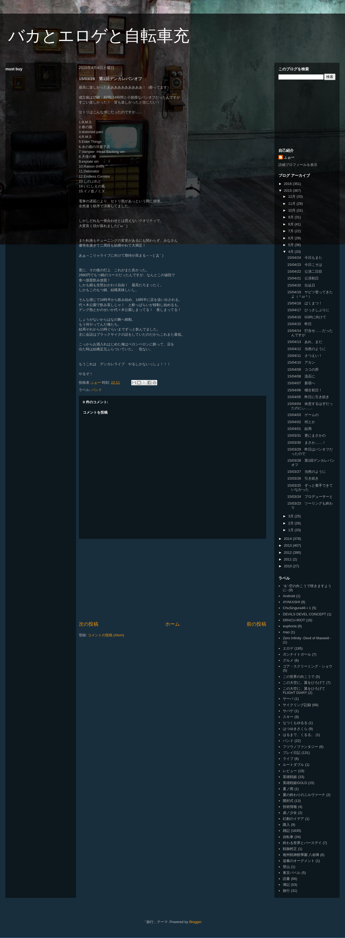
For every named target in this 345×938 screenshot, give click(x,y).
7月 (291, 231)
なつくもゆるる (295, 723)
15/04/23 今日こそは (304, 265)
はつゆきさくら (295, 729)
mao (286, 632)
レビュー (290, 771)
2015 (288, 190)
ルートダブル (293, 765)
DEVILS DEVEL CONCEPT (304, 614)
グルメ (288, 660)
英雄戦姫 (290, 777)
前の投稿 (256, 624)
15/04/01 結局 (299, 429)
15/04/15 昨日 (299, 324)
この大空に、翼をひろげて (304, 683)
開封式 (288, 801)
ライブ (288, 759)
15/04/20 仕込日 (301, 285)
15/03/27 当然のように (306, 472)
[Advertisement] (172, 580)
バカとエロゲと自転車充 (98, 36)
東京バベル (291, 873)
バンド (96, 390)
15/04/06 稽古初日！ (304, 390)
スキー (288, 717)
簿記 (286, 885)
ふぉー (289, 157)
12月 (292, 196)
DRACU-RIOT (294, 620)
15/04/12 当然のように (306, 349)
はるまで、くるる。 (299, 735)
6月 (291, 238)
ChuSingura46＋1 (297, 608)
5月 (291, 245)
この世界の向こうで (299, 677)
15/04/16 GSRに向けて (306, 317)
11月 (292, 204)
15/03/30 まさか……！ (306, 442)
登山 (286, 867)
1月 (291, 530)
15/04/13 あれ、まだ (304, 342)
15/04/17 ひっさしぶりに (308, 310)
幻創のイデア (293, 819)
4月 (291, 252)
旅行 (286, 891)
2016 (288, 184)
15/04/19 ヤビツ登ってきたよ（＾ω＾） (310, 294)
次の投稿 (88, 624)
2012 (288, 552)
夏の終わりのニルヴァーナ (304, 795)
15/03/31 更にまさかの (306, 435)
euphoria (290, 626)
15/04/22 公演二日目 (304, 271)
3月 (291, 516)
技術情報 (290, 807)
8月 (291, 224)
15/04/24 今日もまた (304, 258)
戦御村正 (290, 849)
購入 (286, 825)
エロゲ (288, 648)
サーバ (288, 699)
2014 (288, 539)
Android (289, 596)
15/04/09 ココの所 (303, 369)
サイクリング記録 (297, 705)
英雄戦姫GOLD (295, 783)
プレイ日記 (291, 753)
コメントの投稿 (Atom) (106, 635)
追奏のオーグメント (299, 861)
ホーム (172, 624)
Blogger (195, 922)
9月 (291, 217)
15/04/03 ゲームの (303, 415)
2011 (288, 559)
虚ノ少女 (290, 813)
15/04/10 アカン (301, 362)
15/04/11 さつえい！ (304, 356)
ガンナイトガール (297, 654)
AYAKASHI (291, 602)
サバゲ (288, 711)
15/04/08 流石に (301, 376)
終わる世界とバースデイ (302, 843)
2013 (288, 545)
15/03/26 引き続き (303, 478)
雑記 (286, 831)
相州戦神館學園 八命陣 (301, 855)
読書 (286, 879)
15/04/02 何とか (301, 422)
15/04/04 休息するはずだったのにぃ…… (310, 406)
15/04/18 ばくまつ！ (304, 303)
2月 (291, 523)
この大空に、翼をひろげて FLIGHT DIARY (304, 691)
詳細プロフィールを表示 (297, 165)
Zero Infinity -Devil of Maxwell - (307, 638)
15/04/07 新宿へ (301, 383)
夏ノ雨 (288, 789)
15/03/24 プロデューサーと (310, 497)
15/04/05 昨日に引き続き (308, 397)
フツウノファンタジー (300, 747)
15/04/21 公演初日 (303, 278)
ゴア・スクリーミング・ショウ (307, 666)
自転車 (288, 837)
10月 (292, 210)
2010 (288, 566)
